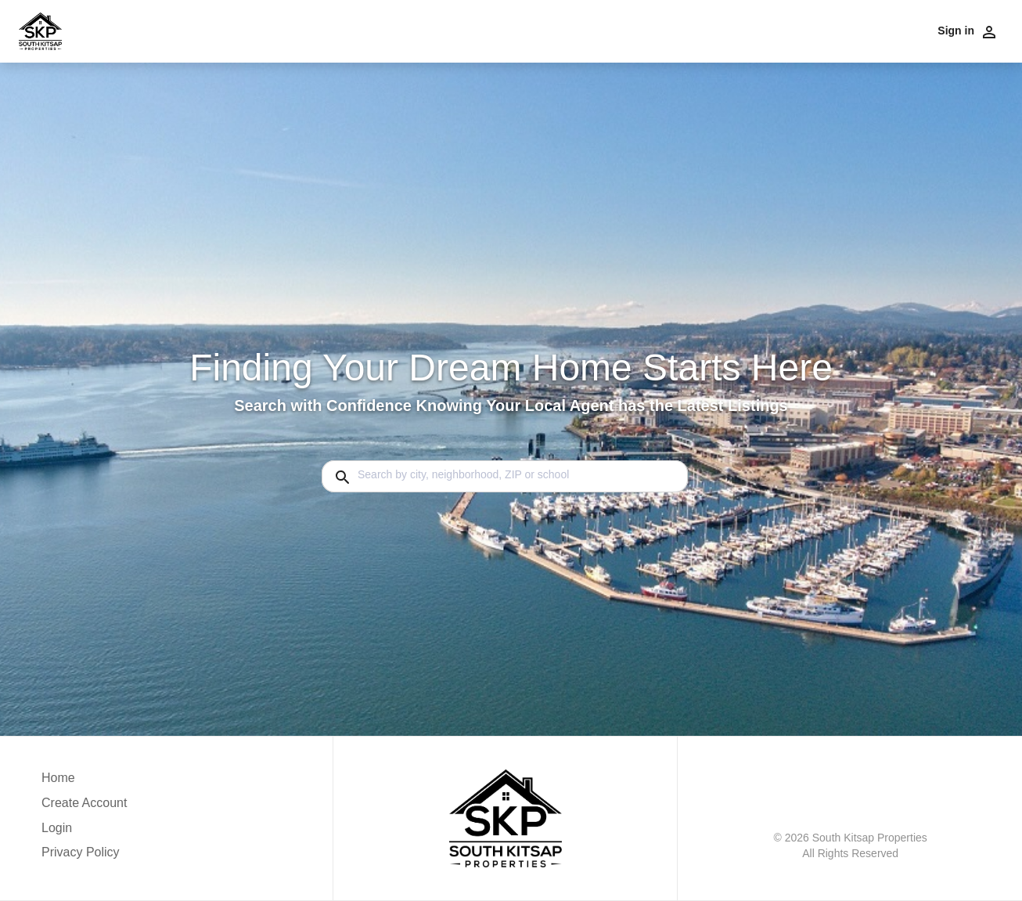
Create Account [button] (84, 802)
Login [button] (56, 827)
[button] (84, 832)
